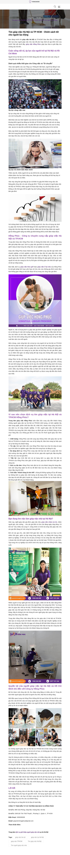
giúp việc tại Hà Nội (37, 837)
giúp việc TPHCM (16, 841)
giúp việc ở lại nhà (44, 267)
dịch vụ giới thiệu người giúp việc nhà (27, 832)
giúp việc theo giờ (26, 267)
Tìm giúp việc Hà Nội (34, 841)
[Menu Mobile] (60, 6)
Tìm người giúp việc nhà (19, 845)
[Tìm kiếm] (55, 6)
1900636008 (35, 1)
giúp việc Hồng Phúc (33, 44)
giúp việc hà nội (20, 837)
